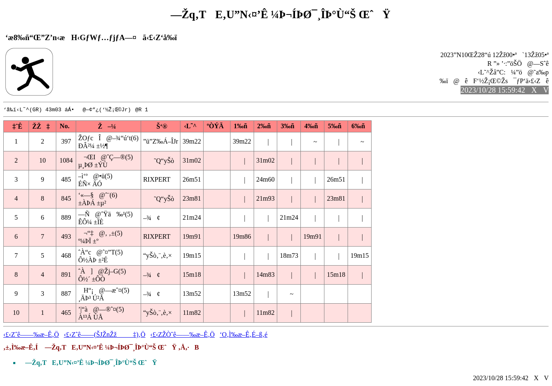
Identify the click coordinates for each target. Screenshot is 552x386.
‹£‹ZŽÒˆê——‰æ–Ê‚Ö (182, 334)
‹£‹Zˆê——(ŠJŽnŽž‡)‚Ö (104, 334)
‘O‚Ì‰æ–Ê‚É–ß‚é (244, 334)
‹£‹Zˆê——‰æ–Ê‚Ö (31, 334)
